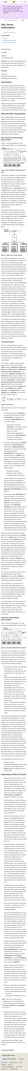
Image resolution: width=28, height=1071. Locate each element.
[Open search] (21, 2)
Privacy (9, 1064)
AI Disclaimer (4, 1062)
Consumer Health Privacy (7, 1066)
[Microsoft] (14, 2)
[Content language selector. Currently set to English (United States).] (8, 1055)
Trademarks (4, 1069)
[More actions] (25, 20)
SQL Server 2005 (13, 20)
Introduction (5, 38)
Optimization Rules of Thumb (9, 42)
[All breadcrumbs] (2, 20)
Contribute (3, 1064)
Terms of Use (19, 1066)
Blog (20, 1062)
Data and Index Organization (9, 40)
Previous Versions (13, 1062)
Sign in (25, 2)
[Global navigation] (1, 2)
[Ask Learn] (22, 20)
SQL (6, 20)
